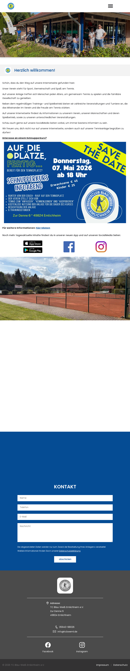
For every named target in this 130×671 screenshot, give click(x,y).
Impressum (102, 665)
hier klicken (43, 227)
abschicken (65, 559)
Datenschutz (120, 665)
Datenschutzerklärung (69, 551)
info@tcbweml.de (67, 631)
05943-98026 (66, 627)
